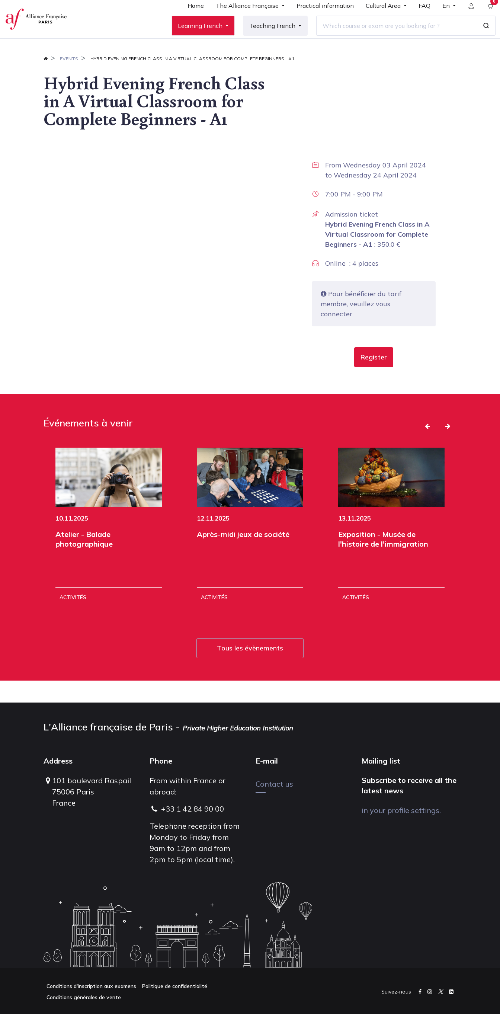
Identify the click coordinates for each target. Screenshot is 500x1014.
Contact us (274, 784)
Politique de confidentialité (174, 986)
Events (69, 80)
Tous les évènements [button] (250, 670)
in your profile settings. (401, 810)
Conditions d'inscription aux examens (91, 986)
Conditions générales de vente (84, 997)
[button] (373, 379)
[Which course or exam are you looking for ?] (391, 37)
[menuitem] (190, 19)
